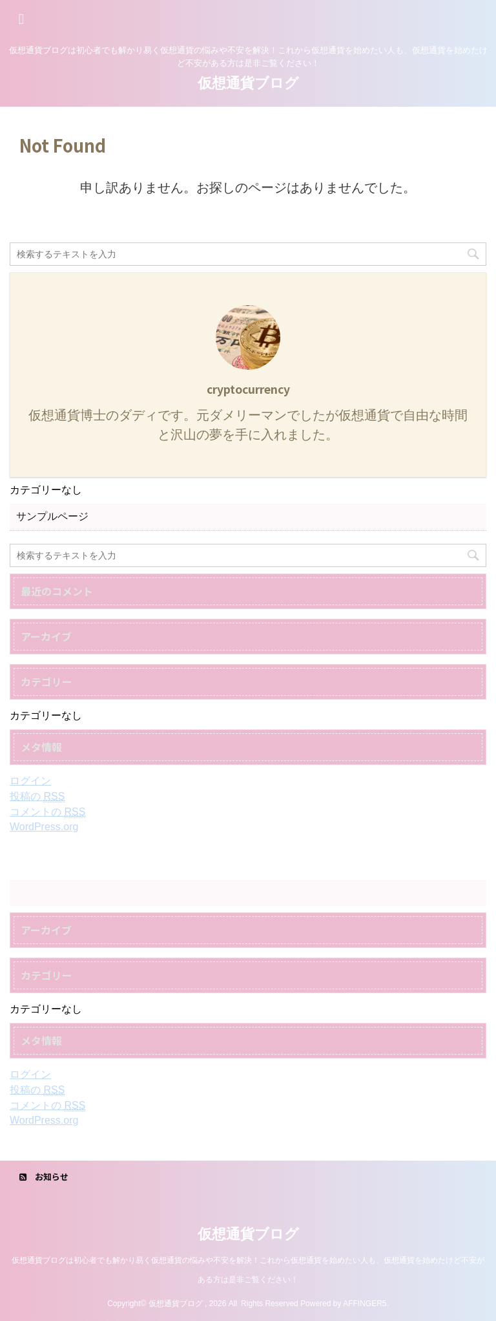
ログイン (30, 780)
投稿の (37, 796)
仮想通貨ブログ (248, 83)
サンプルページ (52, 516)
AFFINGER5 (364, 1303)
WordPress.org (44, 826)
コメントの (47, 812)
